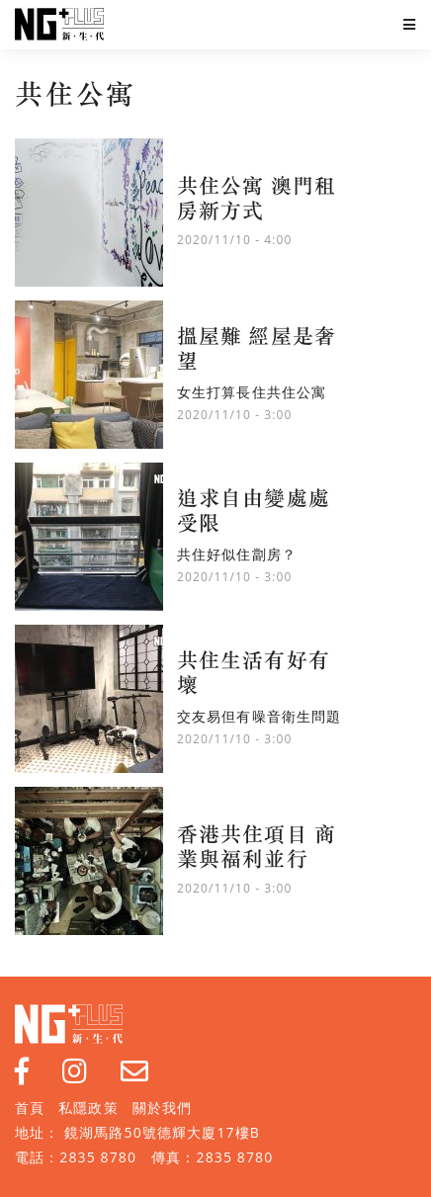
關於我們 (162, 1107)
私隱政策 (88, 1107)
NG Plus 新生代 (59, 24)
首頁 (29, 1107)
